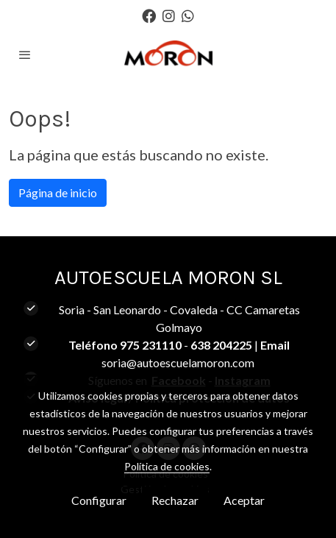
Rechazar (175, 500)
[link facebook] (149, 15)
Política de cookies (167, 466)
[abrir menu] (25, 54)
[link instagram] (168, 15)
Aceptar (244, 500)
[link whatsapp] (188, 15)
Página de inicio (57, 192)
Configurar (98, 500)
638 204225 (221, 345)
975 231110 (151, 345)
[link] (168, 54)
